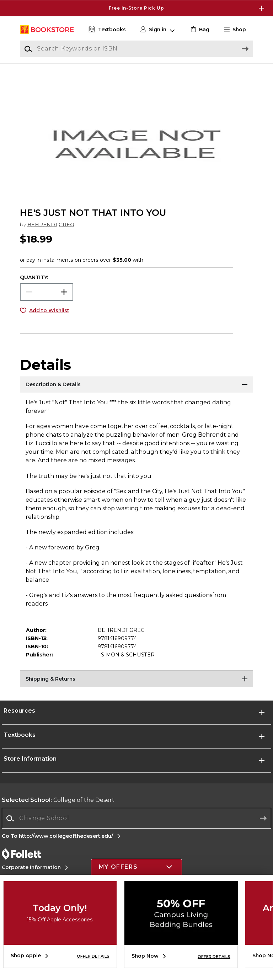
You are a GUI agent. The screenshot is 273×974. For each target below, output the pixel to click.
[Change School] (136, 826)
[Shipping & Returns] (136, 687)
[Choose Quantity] (46, 300)
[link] (199, 29)
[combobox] (136, 826)
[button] (238, 29)
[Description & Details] (136, 393)
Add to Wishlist (49, 318)
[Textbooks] (106, 29)
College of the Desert (58, 808)
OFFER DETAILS (93, 956)
